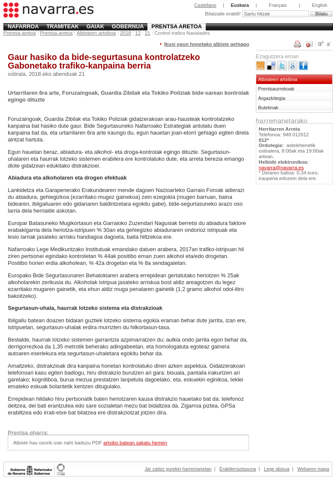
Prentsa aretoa (176, 26)
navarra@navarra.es (281, 167)
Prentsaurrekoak (276, 88)
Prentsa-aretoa (56, 33)
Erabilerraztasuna (237, 468)
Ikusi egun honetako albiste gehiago (206, 44)
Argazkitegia (271, 98)
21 (147, 33)
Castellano (205, 5)
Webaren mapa (313, 468)
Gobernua (128, 26)
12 (138, 33)
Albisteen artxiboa (96, 33)
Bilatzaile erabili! (223, 13)
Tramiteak (62, 26)
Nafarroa (23, 26)
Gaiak (95, 26)
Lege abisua (276, 468)
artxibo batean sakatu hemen (135, 442)
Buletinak (268, 107)
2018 (125, 33)
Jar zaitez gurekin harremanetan (177, 468)
